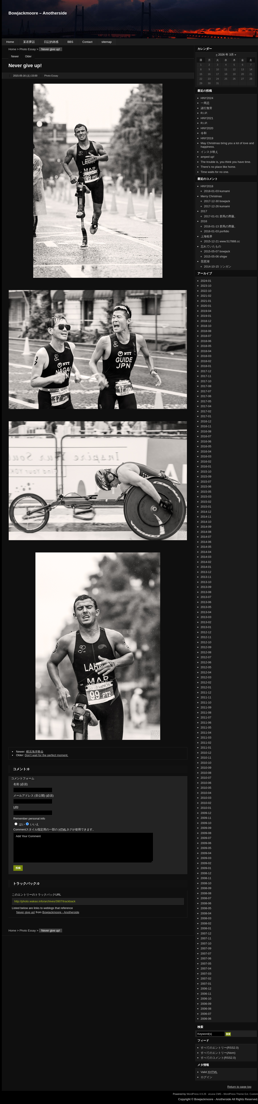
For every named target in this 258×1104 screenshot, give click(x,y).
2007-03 (206, 973)
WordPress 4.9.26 (196, 1094)
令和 (204, 133)
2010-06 (206, 782)
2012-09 (206, 647)
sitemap (107, 42)
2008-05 (206, 908)
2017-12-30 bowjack (217, 201)
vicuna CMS (214, 1094)
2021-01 (206, 301)
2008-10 (206, 883)
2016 (204, 221)
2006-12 (206, 988)
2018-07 (206, 336)
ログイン (206, 1077)
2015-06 (206, 486)
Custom (254, 1094)
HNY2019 (207, 138)
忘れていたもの (211, 246)
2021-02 (206, 295)
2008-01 (206, 928)
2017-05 (206, 401)
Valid (209, 1072)
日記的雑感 (51, 42)
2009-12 (206, 813)
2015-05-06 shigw (215, 256)
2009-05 (206, 848)
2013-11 (206, 577)
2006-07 (206, 1013)
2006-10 (206, 998)
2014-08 (206, 531)
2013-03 (206, 617)
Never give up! (25, 912)
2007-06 (206, 958)
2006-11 (206, 993)
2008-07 (206, 898)
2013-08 (206, 592)
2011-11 (206, 697)
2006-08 (206, 1008)
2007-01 (206, 983)
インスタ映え (209, 152)
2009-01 (206, 868)
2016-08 (206, 431)
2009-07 (206, 838)
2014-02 (206, 562)
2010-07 (206, 777)
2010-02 (206, 803)
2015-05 (206, 491)
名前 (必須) (20, 784)
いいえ (34, 824)
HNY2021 (207, 118)
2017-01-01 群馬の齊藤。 (220, 216)
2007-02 (206, 978)
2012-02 (206, 682)
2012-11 (206, 637)
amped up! (207, 156)
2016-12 (206, 421)
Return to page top (239, 1086)
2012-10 (206, 642)
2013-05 (206, 607)
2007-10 (206, 943)
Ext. (247, 1094)
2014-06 (206, 542)
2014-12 (206, 511)
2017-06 (206, 396)
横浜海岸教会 (34, 751)
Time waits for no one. (215, 172)
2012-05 (206, 667)
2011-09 (206, 707)
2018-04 (206, 351)
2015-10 (206, 471)
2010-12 (206, 752)
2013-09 (206, 587)
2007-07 (206, 953)
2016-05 (206, 446)
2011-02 (206, 742)
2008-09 (206, 888)
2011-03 (206, 737)
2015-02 (206, 501)
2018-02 (206, 361)
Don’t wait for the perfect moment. (46, 755)
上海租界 (206, 236)
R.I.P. (204, 113)
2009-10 (206, 823)
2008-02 (206, 923)
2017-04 (206, 406)
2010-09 (206, 767)
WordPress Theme (233, 1094)
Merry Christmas (211, 196)
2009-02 (206, 863)
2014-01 (206, 567)
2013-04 (206, 612)
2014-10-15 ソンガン (217, 266)
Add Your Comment (83, 848)
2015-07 (206, 481)
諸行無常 (206, 108)
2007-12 (206, 933)
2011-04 (206, 732)
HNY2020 (207, 128)
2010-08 (206, 772)
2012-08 (206, 652)
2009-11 (206, 818)
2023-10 (206, 285)
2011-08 (206, 712)
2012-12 (206, 632)
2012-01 (206, 687)
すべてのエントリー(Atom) (218, 1052)
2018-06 (206, 341)
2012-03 (206, 677)
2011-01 (206, 747)
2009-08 (206, 833)
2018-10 (206, 326)
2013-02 (206, 622)
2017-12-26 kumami (217, 206)
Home (10, 42)
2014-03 (206, 556)
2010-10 (206, 762)
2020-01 (206, 305)
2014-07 (206, 536)
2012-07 (206, 657)
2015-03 (206, 496)
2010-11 (206, 757)
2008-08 (206, 893)
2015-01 (206, 506)
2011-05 (206, 727)
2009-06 (206, 843)
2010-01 (206, 807)
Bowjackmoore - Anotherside (60, 912)
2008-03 (206, 918)
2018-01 (206, 366)
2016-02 (206, 461)
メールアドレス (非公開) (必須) (33, 795)
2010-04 (206, 793)
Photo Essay (28, 49)
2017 (204, 211)
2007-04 (206, 968)
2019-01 (206, 316)
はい (22, 824)
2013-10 (206, 582)
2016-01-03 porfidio (216, 231)
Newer (15, 56)
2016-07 (206, 436)
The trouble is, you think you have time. (226, 162)
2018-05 (206, 346)
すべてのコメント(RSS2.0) (218, 1057)
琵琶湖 (205, 261)
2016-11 (206, 426)
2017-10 (206, 381)
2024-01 (206, 280)
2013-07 (206, 597)
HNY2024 (207, 98)
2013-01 (206, 627)
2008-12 (206, 873)
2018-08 (206, 331)
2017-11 (206, 376)
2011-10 (206, 702)
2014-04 (206, 552)
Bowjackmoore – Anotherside (37, 13)
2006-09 (206, 1003)
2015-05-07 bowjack (217, 251)
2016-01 (206, 466)
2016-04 (206, 451)
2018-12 (206, 321)
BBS (70, 42)
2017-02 (206, 411)
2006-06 (206, 1018)
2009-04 (206, 853)
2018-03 (206, 356)
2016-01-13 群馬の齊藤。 (220, 226)
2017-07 (206, 391)
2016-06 (206, 441)
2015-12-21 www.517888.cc (222, 241)
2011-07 (206, 717)
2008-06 (206, 903)
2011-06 (206, 722)
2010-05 (206, 787)
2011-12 (206, 692)
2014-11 (206, 516)
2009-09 (206, 828)
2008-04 (206, 913)
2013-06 (206, 602)
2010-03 (206, 797)
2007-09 (206, 948)
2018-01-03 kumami (217, 191)
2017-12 (206, 371)
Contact (87, 42)
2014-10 (206, 521)
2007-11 (206, 938)
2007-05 (206, 963)
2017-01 (206, 416)
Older (28, 56)
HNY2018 (207, 186)
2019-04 (206, 311)
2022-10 (206, 291)
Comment (54, 829)
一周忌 (205, 103)
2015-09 (206, 476)
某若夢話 (29, 42)
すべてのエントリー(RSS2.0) (220, 1047)
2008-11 (206, 878)
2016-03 (206, 456)
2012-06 (206, 662)
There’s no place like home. (218, 166)
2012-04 (206, 672)
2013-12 (206, 572)
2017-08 (206, 386)
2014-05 (206, 546)
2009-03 (206, 858)
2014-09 (206, 526)
